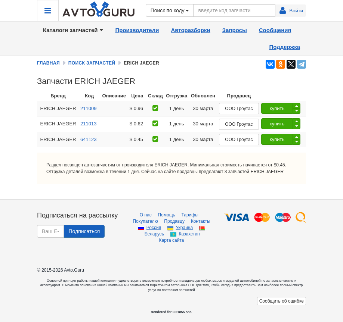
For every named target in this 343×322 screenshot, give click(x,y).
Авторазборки (190, 30)
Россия (153, 227)
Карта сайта (171, 240)
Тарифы (189, 215)
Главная (48, 63)
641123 (88, 139)
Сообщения (275, 30)
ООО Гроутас (239, 108)
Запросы (234, 30)
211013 (88, 123)
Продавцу (174, 221)
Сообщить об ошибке (281, 301)
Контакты (200, 221)
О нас (146, 215)
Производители (137, 30)
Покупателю (145, 221)
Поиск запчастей (91, 63)
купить (277, 108)
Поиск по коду (170, 10)
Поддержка (284, 47)
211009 (88, 108)
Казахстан (189, 234)
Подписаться (84, 231)
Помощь (166, 215)
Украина (184, 227)
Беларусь (154, 234)
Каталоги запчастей (73, 30)
